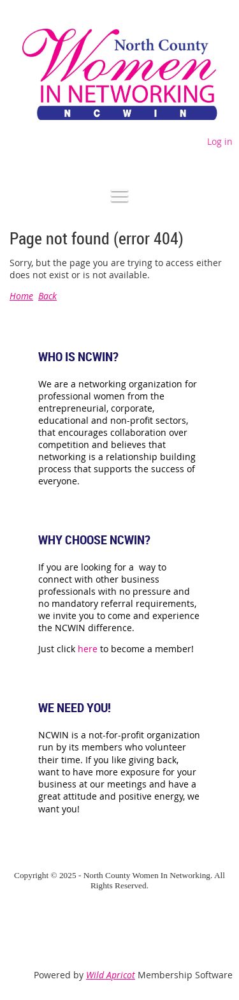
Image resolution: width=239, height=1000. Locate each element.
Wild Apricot (110, 975)
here (88, 649)
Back (47, 296)
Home (21, 296)
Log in (220, 141)
